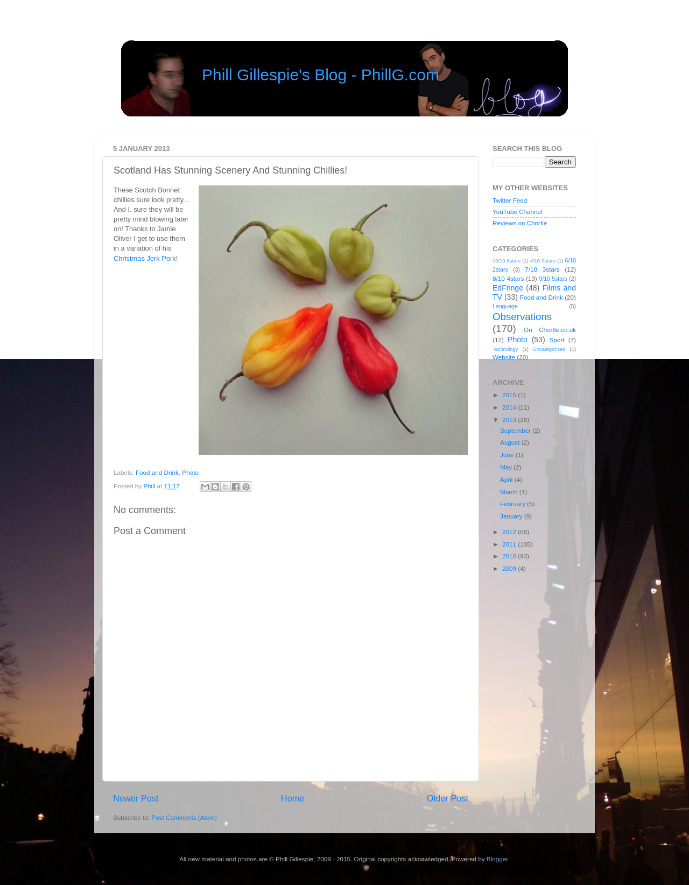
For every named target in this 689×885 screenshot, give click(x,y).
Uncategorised (549, 349)
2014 (510, 407)
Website (504, 357)
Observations (522, 316)
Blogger (497, 858)
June (508, 454)
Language (505, 306)
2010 (510, 555)
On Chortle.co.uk (550, 329)
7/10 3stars (542, 269)
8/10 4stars (508, 278)
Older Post (447, 798)
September (516, 430)
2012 (510, 531)
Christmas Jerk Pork (145, 258)
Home (293, 798)
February (513, 503)
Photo (190, 472)
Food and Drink (157, 472)
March (509, 491)
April (507, 479)
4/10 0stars (543, 261)
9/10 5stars (553, 278)
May (507, 467)
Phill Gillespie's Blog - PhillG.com (320, 75)
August (511, 442)
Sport (557, 339)
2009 (510, 568)
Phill (150, 485)
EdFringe (508, 288)
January (512, 516)
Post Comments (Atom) (183, 817)
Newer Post (136, 798)
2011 (510, 544)
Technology (505, 349)
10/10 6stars (507, 261)
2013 (510, 419)
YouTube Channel (518, 211)
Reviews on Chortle (520, 222)
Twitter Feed (510, 200)
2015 (510, 394)
